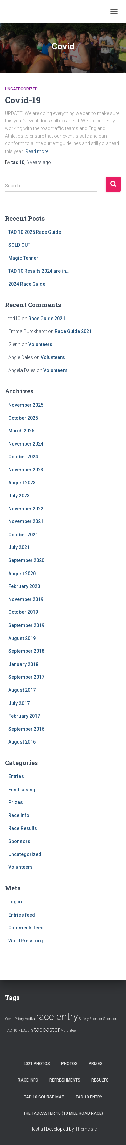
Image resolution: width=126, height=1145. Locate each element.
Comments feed (26, 927)
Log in (15, 901)
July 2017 (19, 703)
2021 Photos (36, 1063)
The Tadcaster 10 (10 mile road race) (63, 1113)
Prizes (15, 802)
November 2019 (25, 599)
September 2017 (26, 677)
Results (100, 1080)
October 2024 (23, 456)
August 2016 (22, 742)
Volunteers (40, 344)
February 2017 (24, 716)
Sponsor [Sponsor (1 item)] (96, 1019)
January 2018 (23, 664)
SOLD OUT (19, 245)
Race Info (18, 815)
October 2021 (23, 534)
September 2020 (26, 560)
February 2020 (24, 586)
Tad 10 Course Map (44, 1097)
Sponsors (19, 841)
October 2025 (23, 418)
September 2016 (26, 729)
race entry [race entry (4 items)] (57, 1016)
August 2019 (22, 638)
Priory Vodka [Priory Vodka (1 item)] (25, 1019)
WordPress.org (25, 940)
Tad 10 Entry (89, 1097)
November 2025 (25, 405)
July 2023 (19, 495)
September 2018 (26, 651)
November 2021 (25, 521)
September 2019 (26, 625)
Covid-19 (23, 100)
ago (38, 162)
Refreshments (64, 1080)
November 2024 (25, 444)
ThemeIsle (86, 1129)
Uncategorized (21, 89)
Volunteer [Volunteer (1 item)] (69, 1030)
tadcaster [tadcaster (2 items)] (47, 1029)
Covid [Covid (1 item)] (9, 1019)
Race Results (22, 828)
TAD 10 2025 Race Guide (34, 232)
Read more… (38, 151)
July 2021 (19, 547)
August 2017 (22, 690)
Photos (69, 1063)
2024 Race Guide (26, 284)
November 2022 (25, 508)
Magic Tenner (23, 258)
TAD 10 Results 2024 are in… (38, 271)
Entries (16, 776)
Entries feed (21, 915)
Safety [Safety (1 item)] (84, 1019)
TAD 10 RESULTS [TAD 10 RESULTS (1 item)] (19, 1030)
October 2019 (23, 612)
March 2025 (21, 430)
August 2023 (22, 482)
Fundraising (21, 789)
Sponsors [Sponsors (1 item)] (110, 1019)
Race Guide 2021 (46, 318)
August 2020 (22, 573)
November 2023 (25, 469)
